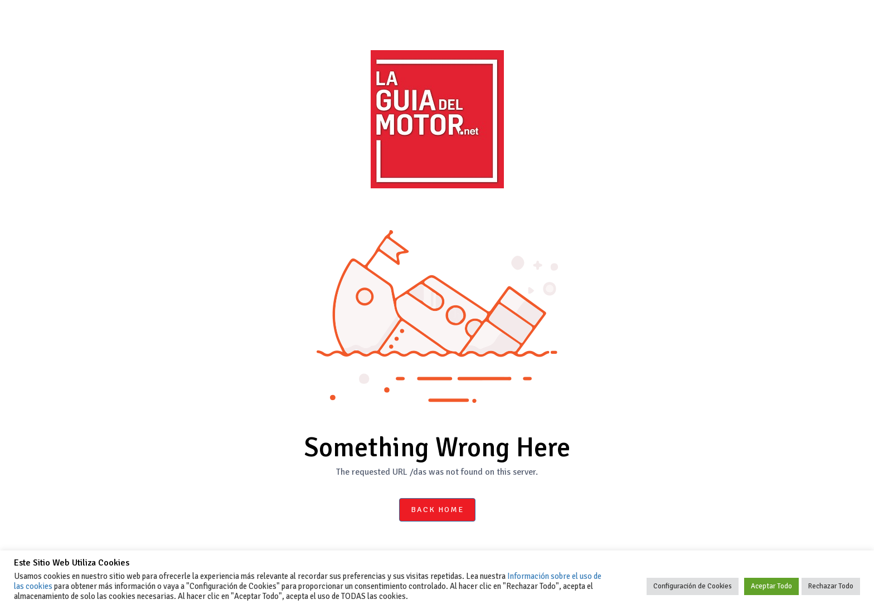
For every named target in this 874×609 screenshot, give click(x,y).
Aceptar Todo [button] (771, 586)
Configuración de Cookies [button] (692, 586)
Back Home (437, 509)
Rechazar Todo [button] (830, 586)
